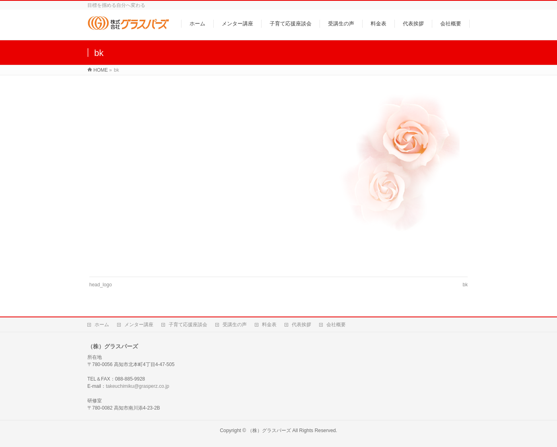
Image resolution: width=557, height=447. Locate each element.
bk (465, 285)
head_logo (100, 285)
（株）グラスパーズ (269, 430)
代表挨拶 (301, 324)
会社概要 (336, 324)
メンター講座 (138, 324)
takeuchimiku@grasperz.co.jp (137, 386)
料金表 (269, 324)
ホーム (102, 324)
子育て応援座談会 (188, 324)
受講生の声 (235, 324)
